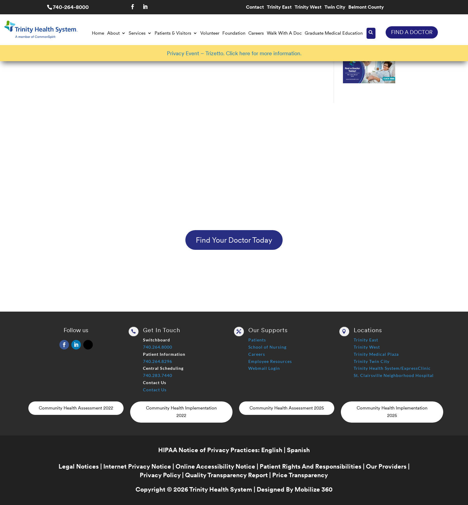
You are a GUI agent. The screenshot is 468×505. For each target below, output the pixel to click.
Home (98, 33)
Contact (255, 7)
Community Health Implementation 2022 (181, 411)
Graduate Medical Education (334, 33)
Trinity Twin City (372, 361)
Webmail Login (264, 368)
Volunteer (209, 33)
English (271, 450)
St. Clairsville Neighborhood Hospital (394, 375)
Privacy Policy (160, 475)
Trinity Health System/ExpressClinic (392, 368)
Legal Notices (79, 466)
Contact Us (155, 389)
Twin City (334, 7)
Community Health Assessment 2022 (76, 408)
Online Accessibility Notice (215, 466)
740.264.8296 (157, 361)
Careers (256, 33)
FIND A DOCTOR (411, 32)
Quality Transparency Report (226, 475)
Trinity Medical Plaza (376, 354)
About (113, 33)
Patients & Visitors (173, 33)
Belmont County (366, 7)
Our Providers (386, 466)
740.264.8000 (157, 347)
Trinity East (279, 7)
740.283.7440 (157, 375)
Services (137, 33)
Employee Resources (270, 361)
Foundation (233, 33)
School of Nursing (267, 347)
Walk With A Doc (284, 33)
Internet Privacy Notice (137, 466)
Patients (257, 339)
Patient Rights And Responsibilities (310, 466)
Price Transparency (300, 475)
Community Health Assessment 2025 (287, 408)
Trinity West (308, 7)
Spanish (298, 450)
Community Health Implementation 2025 (392, 411)
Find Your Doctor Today (234, 239)
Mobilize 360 (313, 489)
